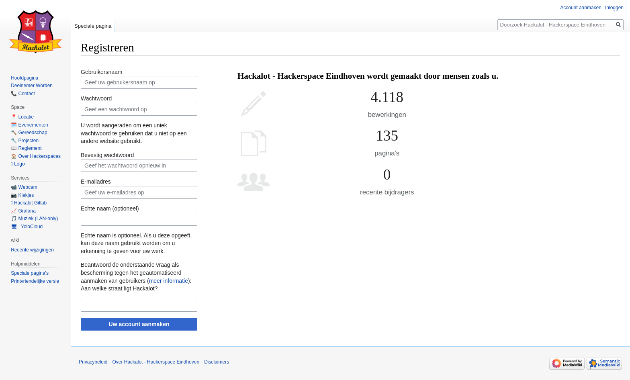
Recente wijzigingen (32, 250)
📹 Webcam (24, 187)
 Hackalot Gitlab (29, 203)
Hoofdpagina (24, 78)
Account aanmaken (580, 7)
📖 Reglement (26, 148)
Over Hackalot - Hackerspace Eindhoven (155, 362)
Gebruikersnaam (102, 72)
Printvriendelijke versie (35, 281)
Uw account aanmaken (139, 324)
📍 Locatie (22, 117)
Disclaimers (216, 362)
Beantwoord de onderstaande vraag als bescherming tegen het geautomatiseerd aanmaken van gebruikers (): (136, 273)
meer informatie (168, 281)
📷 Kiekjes (22, 195)
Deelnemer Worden (32, 85)
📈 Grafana (23, 211)
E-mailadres (96, 181)
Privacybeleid (93, 362)
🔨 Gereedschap (29, 132)
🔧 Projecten (25, 140)
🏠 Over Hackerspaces (36, 156)
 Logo (18, 164)
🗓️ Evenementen (29, 125)
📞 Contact (23, 93)
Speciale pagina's (30, 273)
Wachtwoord (96, 98)
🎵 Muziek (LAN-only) (34, 218)
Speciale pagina (93, 26)
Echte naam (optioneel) (110, 208)
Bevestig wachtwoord (107, 155)
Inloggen (614, 7)
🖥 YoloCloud (27, 226)
